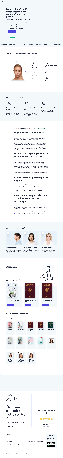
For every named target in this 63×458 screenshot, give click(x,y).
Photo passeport (9, 441)
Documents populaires (10, 318)
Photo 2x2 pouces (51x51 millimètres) (10, 360)
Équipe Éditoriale (39, 442)
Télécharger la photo (12, 32)
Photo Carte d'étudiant (40, 346)
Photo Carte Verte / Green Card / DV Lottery (21, 346)
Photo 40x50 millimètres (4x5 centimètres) (21, 360)
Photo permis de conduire (10, 442)
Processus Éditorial (40, 441)
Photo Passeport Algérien (51, 330)
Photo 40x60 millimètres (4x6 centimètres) (31, 360)
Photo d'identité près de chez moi (21, 330)
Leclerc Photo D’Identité (30, 330)
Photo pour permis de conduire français (10, 331)
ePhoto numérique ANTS (30, 443)
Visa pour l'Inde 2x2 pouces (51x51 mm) (31, 346)
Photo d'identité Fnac (41, 330)
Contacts (38, 444)
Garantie (18, 444)
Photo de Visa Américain (10, 346)
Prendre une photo (21, 31)
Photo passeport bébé (9, 444)
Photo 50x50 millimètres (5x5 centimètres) (51, 346)
